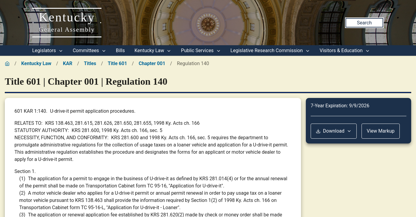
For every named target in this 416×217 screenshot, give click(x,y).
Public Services (201, 50)
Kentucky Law (153, 50)
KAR (67, 63)
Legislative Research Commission (270, 50)
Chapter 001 (152, 63)
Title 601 (117, 63)
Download (334, 131)
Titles (90, 63)
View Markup (381, 131)
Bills (120, 50)
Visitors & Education (345, 50)
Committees (89, 50)
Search (364, 23)
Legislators (47, 50)
